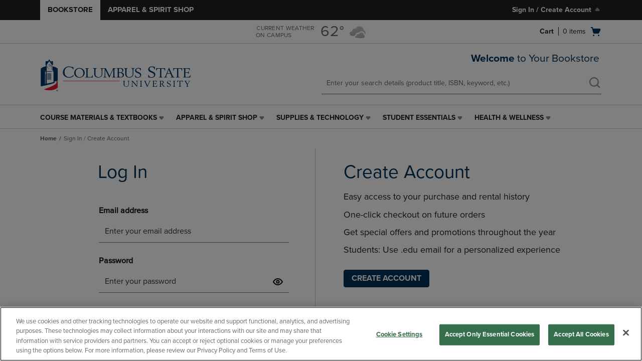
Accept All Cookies (581, 334)
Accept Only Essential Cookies (490, 334)
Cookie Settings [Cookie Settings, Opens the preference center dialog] (399, 334)
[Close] (626, 332)
